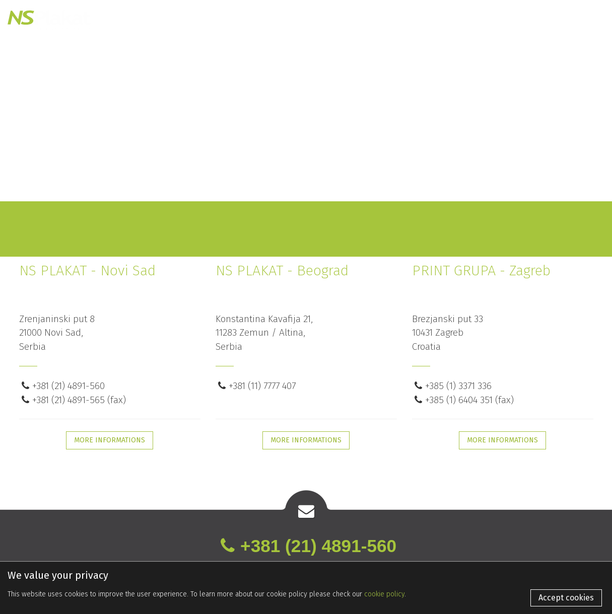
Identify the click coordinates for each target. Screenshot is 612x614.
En (535, 15)
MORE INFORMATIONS (109, 440)
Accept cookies (566, 597)
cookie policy (384, 594)
